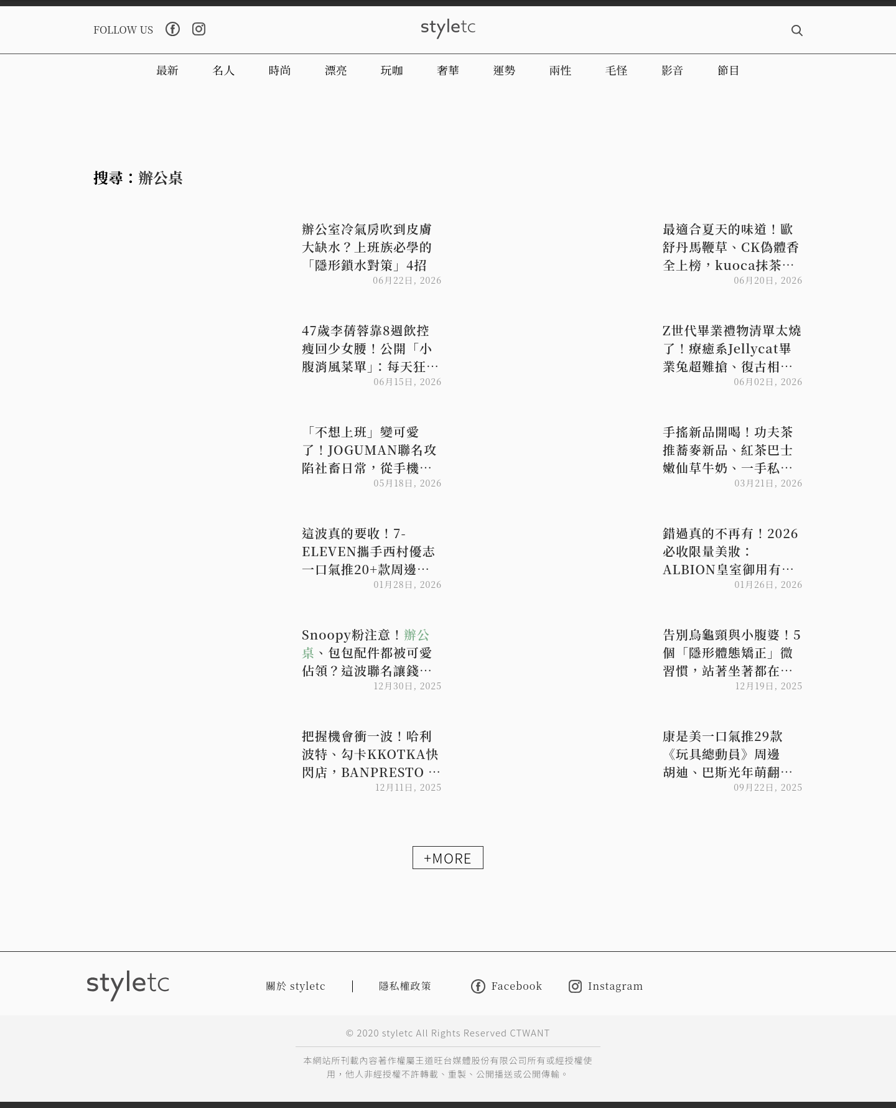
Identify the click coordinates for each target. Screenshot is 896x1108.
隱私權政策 (405, 986)
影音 (672, 70)
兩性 (560, 70)
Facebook (507, 986)
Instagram (606, 986)
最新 (167, 70)
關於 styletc (296, 986)
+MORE (448, 857)
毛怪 (616, 70)
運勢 (504, 70)
